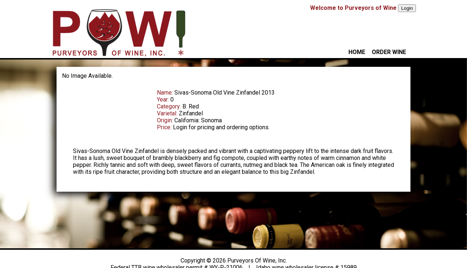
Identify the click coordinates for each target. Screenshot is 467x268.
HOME (356, 52)
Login (407, 8)
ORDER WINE (389, 52)
